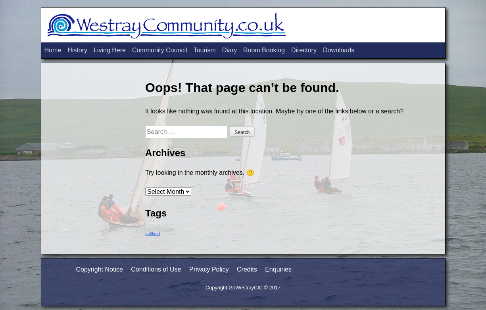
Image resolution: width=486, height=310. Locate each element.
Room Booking (264, 50)
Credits (247, 269)
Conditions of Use (156, 269)
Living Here (110, 50)
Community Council (159, 50)
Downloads (338, 50)
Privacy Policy (209, 269)
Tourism (205, 50)
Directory (304, 50)
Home (52, 50)
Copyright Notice (99, 269)
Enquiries (278, 269)
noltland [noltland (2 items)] (152, 233)
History (77, 50)
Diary (229, 50)
